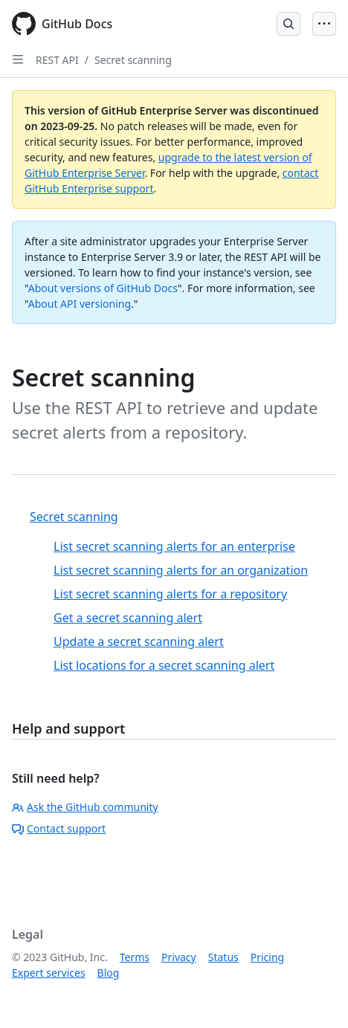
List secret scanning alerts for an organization (181, 570)
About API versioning (79, 304)
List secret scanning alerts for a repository (170, 594)
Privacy (178, 957)
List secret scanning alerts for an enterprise (174, 546)
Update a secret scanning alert (139, 641)
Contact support (59, 828)
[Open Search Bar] (288, 24)
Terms (134, 957)
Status (223, 957)
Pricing (267, 957)
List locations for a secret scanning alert (164, 665)
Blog (108, 973)
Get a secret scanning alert (128, 618)
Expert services (49, 973)
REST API (57, 60)
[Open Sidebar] (18, 59)
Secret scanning (133, 60)
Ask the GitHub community (85, 807)
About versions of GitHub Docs (103, 288)
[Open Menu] (324, 24)
